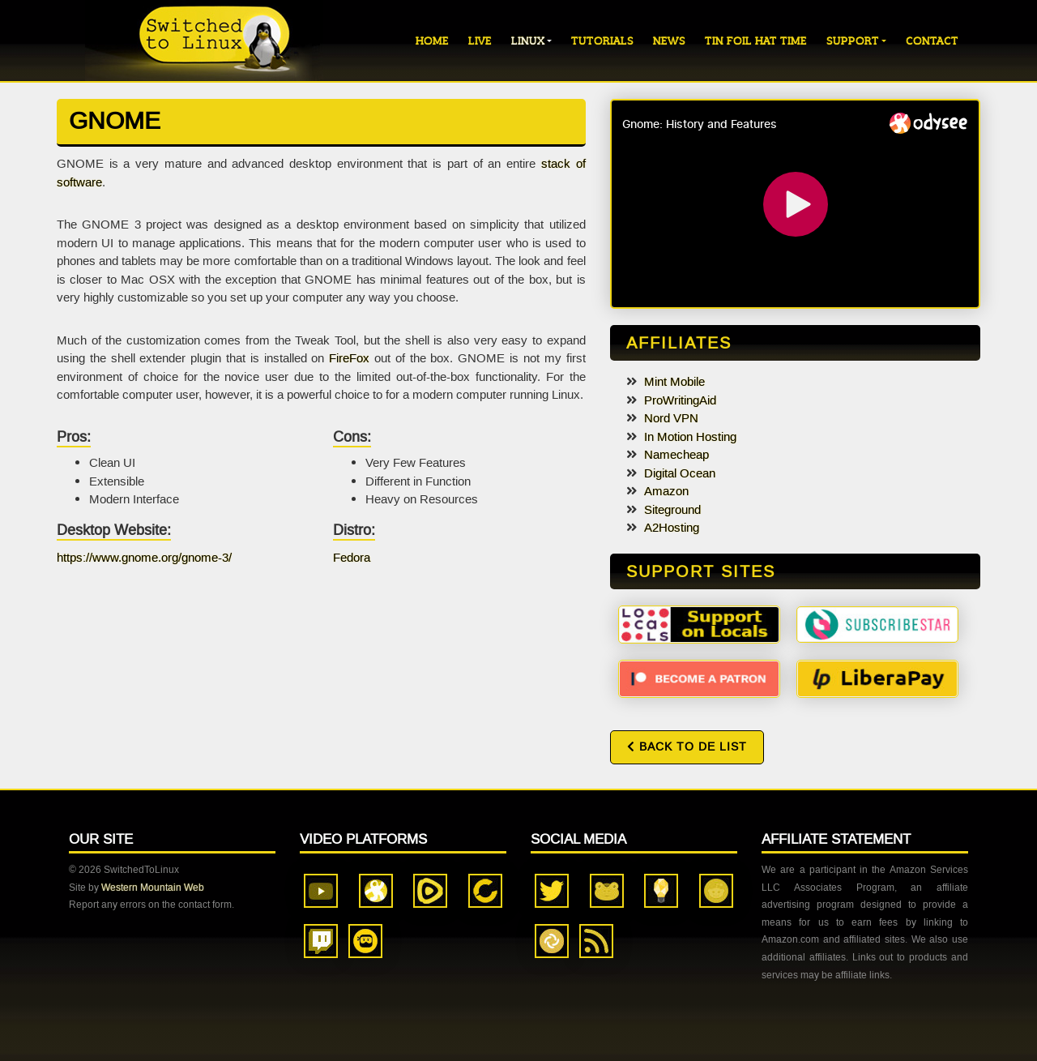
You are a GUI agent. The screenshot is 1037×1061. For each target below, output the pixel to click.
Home (432, 41)
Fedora (351, 558)
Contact (932, 41)
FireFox (349, 358)
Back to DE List (687, 747)
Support (852, 41)
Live (480, 41)
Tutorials (602, 41)
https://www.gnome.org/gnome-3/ (144, 558)
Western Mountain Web (152, 887)
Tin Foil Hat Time (756, 41)
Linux (527, 41)
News (669, 41)
